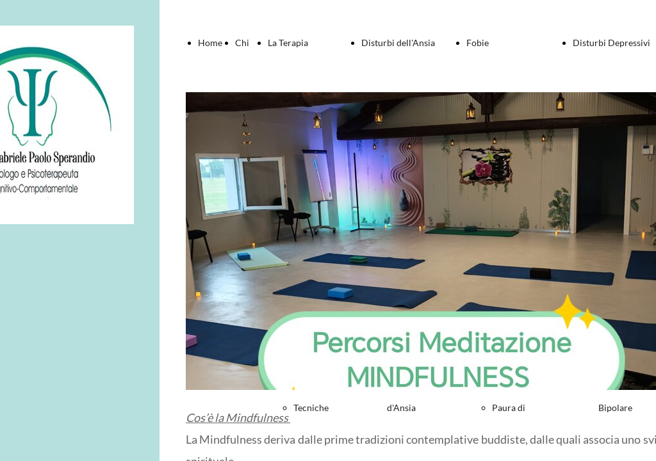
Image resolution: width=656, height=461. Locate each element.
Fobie (477, 42)
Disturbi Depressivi (611, 42)
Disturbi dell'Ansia (398, 42)
